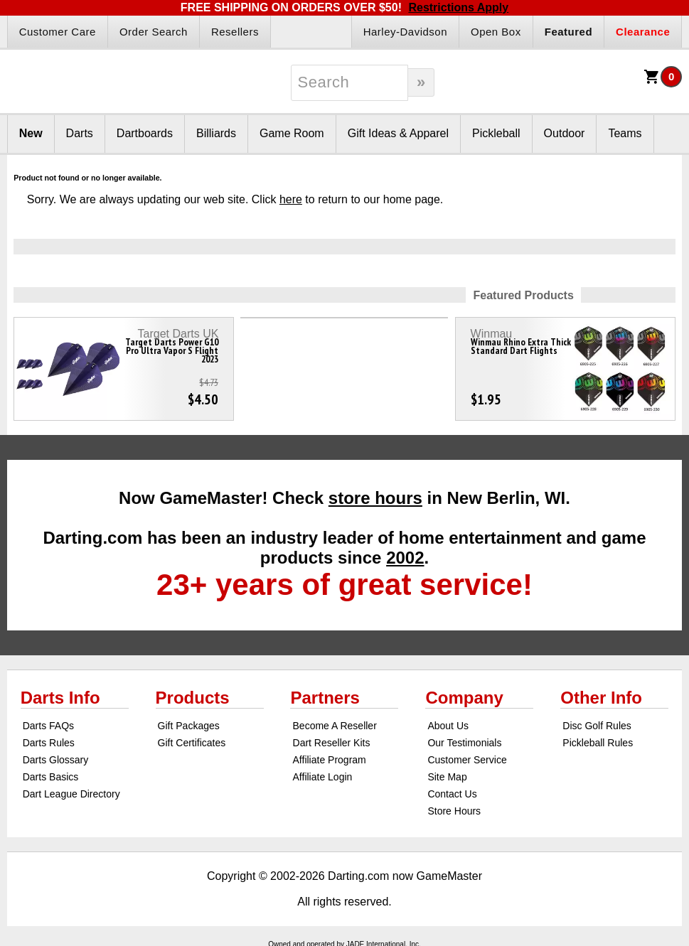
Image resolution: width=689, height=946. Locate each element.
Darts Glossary (56, 759)
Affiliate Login (323, 777)
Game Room (292, 133)
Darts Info (60, 697)
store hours (375, 497)
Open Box (496, 32)
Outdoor (564, 133)
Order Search (153, 32)
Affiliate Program (329, 759)
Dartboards (145, 133)
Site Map (446, 777)
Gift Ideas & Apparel (398, 133)
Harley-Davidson (405, 32)
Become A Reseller (335, 725)
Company (464, 697)
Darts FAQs (48, 725)
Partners (324, 697)
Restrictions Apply (458, 7)
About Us (448, 725)
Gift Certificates (192, 742)
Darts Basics (51, 777)
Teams (624, 133)
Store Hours (454, 811)
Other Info (601, 697)
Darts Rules (49, 742)
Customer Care (57, 32)
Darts (79, 133)
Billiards (216, 133)
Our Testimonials (464, 742)
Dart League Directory (71, 794)
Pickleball (496, 133)
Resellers (235, 32)
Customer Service (466, 759)
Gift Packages (189, 725)
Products (193, 697)
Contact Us (451, 794)
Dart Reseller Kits (331, 742)
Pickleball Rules (597, 742)
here (290, 199)
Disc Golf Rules (596, 725)
